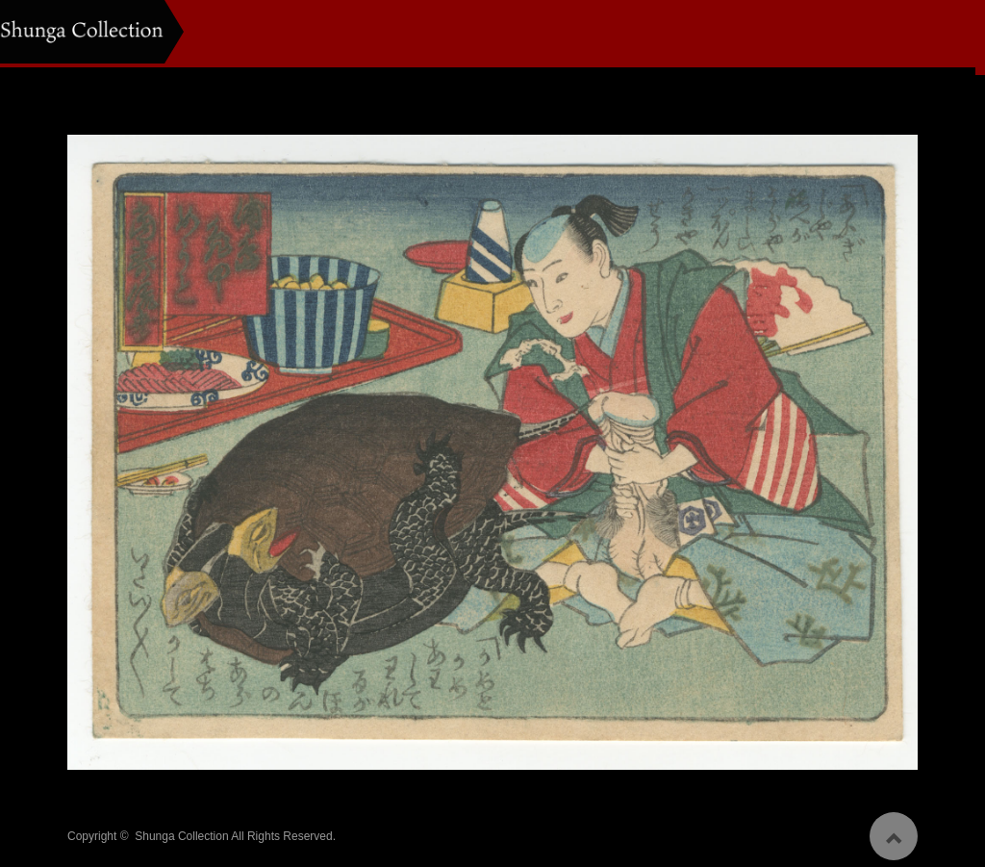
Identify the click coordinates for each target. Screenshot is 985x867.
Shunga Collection (181, 829)
